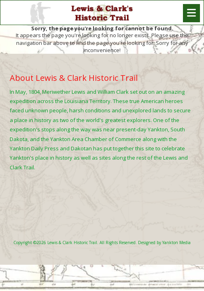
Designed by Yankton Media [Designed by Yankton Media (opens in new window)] (164, 242)
